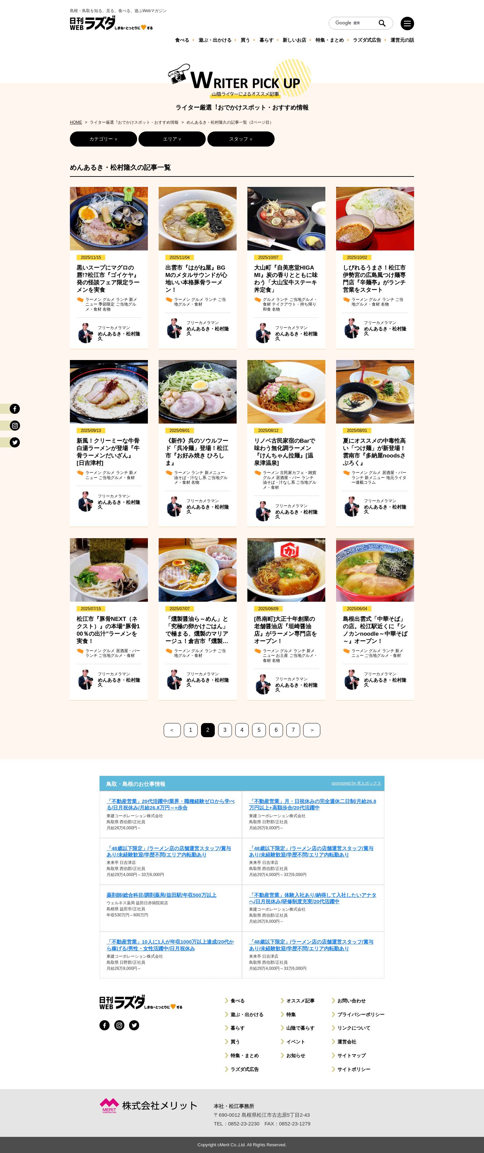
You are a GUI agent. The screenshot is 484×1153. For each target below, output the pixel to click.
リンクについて (353, 1028)
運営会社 (346, 1041)
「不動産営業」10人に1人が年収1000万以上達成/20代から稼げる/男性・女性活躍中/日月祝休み (170, 945)
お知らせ (295, 1055)
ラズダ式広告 (245, 1069)
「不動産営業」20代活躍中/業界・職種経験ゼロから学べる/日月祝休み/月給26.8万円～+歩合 (171, 804)
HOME (76, 122)
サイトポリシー (353, 1069)
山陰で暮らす (300, 1028)
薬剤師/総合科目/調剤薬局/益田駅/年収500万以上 (161, 895)
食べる (238, 1000)
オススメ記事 (300, 1000)
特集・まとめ (245, 1055)
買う (235, 1041)
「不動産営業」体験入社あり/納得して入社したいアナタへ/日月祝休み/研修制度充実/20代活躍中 (312, 898)
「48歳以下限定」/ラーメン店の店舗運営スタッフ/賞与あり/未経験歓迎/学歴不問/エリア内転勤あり (169, 851)
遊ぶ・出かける (247, 1014)
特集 (291, 1014)
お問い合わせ (351, 1000)
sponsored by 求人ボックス (356, 783)
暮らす (238, 1028)
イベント (295, 1041)
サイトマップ (351, 1055)
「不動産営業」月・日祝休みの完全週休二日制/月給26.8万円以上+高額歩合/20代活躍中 (312, 804)
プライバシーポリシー (361, 1014)
